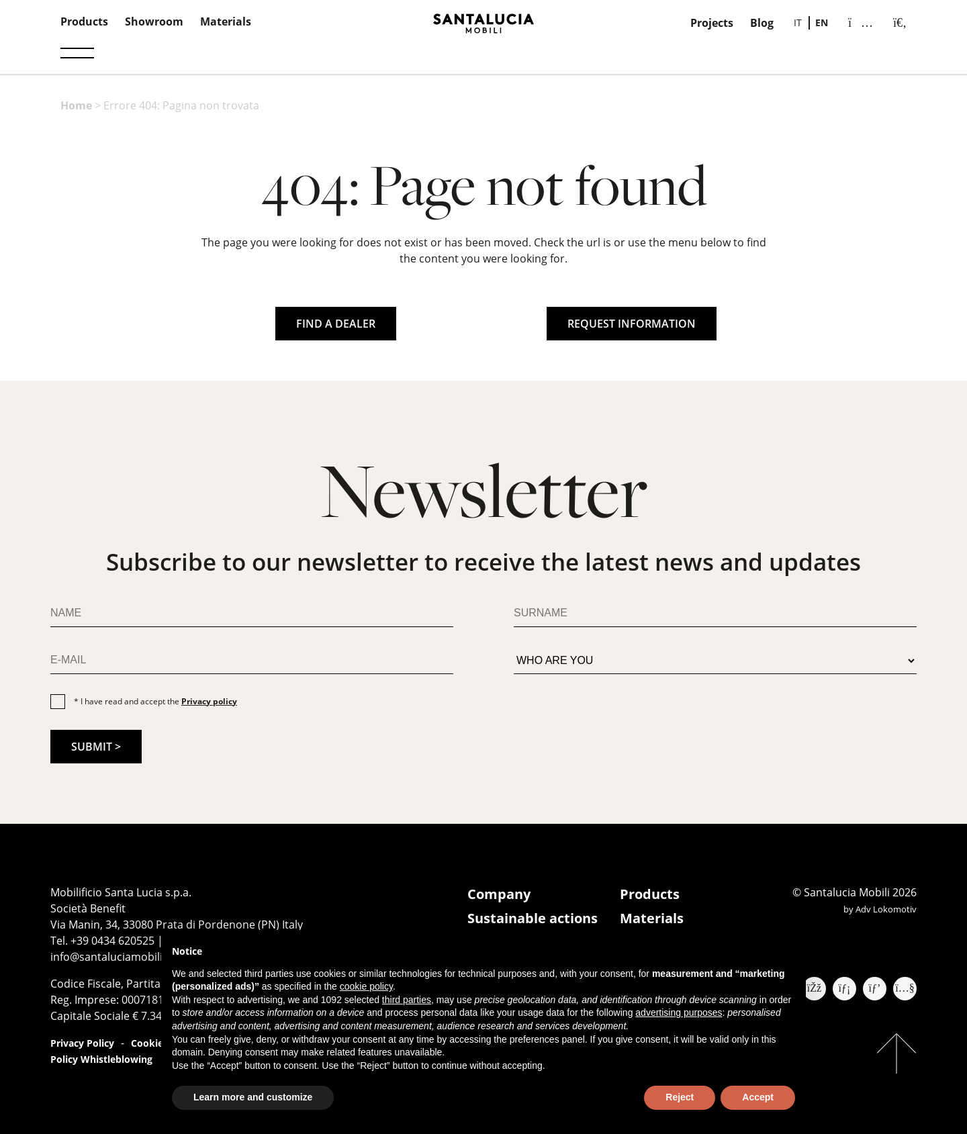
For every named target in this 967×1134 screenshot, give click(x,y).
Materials (225, 21)
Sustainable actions (532, 918)
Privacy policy (209, 701)
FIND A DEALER (335, 323)
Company (499, 894)
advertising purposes (678, 1012)
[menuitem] (798, 23)
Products (84, 21)
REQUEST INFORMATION (631, 323)
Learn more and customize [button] (252, 1097)
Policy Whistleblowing (101, 1059)
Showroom (154, 21)
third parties (406, 999)
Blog (762, 22)
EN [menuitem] (821, 22)
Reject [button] (679, 1097)
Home (76, 105)
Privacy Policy (82, 1043)
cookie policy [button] (366, 986)
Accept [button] (758, 1097)
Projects (711, 22)
